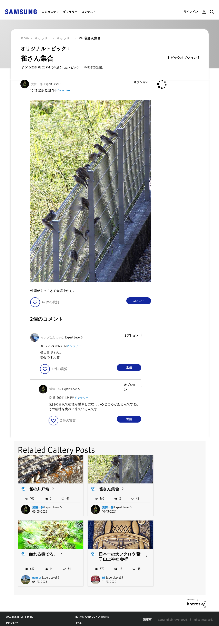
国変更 (147, 617)
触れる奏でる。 (177, 487)
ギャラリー (70, 12)
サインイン (191, 11)
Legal (78, 621)
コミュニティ (50, 12)
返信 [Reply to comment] (129, 367)
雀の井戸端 (39, 487)
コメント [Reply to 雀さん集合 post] (139, 301)
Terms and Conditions (91, 614)
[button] (144, 82)
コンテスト (88, 12)
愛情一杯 (38, 506)
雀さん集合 (106, 487)
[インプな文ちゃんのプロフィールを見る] (52, 337)
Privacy (12, 621)
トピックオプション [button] (182, 58)
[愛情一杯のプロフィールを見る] (36, 84)
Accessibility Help (20, 614)
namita (171, 506)
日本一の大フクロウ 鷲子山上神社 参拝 (47, 554)
